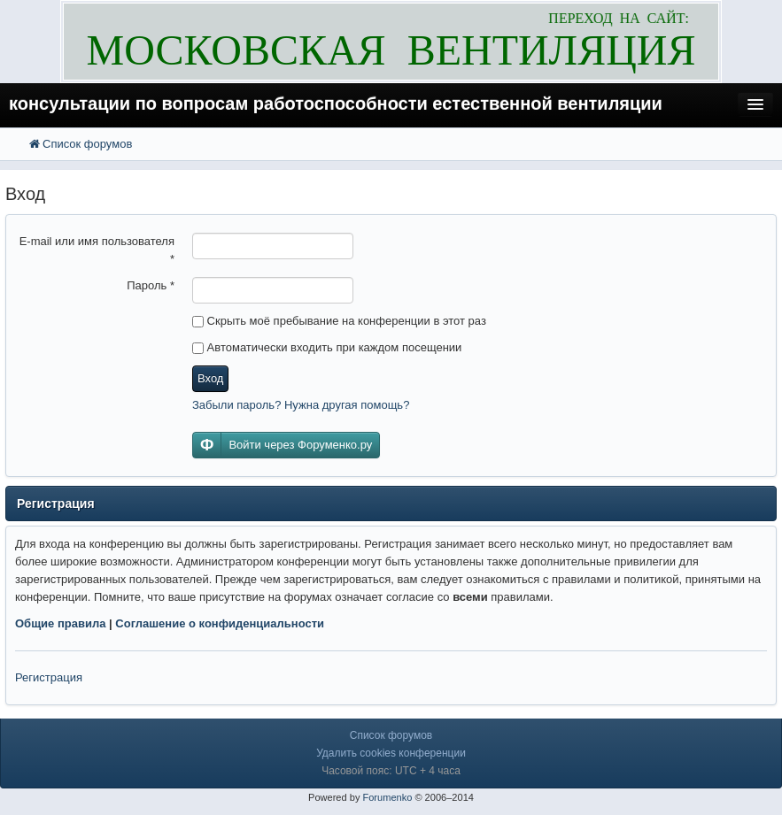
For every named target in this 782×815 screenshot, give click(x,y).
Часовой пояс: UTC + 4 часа (391, 771)
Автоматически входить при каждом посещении (326, 347)
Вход (210, 378)
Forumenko (387, 797)
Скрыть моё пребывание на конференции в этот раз (339, 320)
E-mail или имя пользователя (96, 250)
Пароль (150, 285)
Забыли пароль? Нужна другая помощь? (300, 404)
